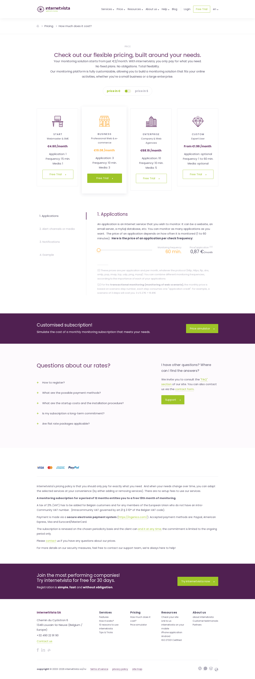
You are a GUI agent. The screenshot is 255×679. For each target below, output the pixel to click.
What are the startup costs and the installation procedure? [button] (80, 403)
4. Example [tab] (47, 255)
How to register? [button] (51, 382)
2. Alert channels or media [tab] (57, 229)
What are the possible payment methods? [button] (69, 393)
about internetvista (203, 617)
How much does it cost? (75, 26)
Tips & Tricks (106, 632)
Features (104, 617)
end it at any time (149, 529)
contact (51, 541)
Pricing (48, 26)
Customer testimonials (205, 620)
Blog (174, 9)
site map (137, 669)
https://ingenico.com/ (133, 517)
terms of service (99, 669)
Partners (197, 624)
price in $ (141, 91)
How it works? (106, 620)
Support (173, 400)
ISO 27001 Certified (171, 640)
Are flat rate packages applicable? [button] (63, 423)
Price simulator (202, 328)
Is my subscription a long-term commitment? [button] (70, 413)
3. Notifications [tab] (50, 242)
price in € (113, 91)
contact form (184, 389)
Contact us (44, 641)
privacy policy (120, 669)
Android (165, 636)
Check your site (169, 617)
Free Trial (201, 9)
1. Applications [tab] (49, 216)
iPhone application (171, 632)
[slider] (98, 250)
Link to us (166, 620)
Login (187, 9)
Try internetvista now (197, 581)
